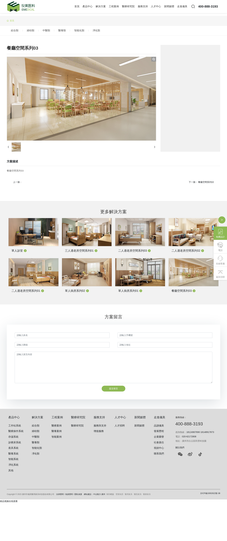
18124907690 (193, 433)
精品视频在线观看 (9, 503)
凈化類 (120, 31)
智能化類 (99, 31)
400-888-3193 (208, 7)
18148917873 (207, 433)
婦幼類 (37, 31)
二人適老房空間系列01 (28, 292)
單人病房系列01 (130, 292)
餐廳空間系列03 (184, 292)
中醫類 (57, 31)
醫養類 (77, 31)
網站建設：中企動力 (92, 496)
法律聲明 (60, 496)
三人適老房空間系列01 (81, 252)
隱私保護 (78, 496)
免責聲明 (69, 496)
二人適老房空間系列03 (134, 252)
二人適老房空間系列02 (188, 252)
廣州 (103, 496)
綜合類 (17, 31)
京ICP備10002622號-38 (210, 495)
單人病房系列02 (77, 292)
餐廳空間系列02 (206, 183)
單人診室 (19, 252)
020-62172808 (189, 438)
